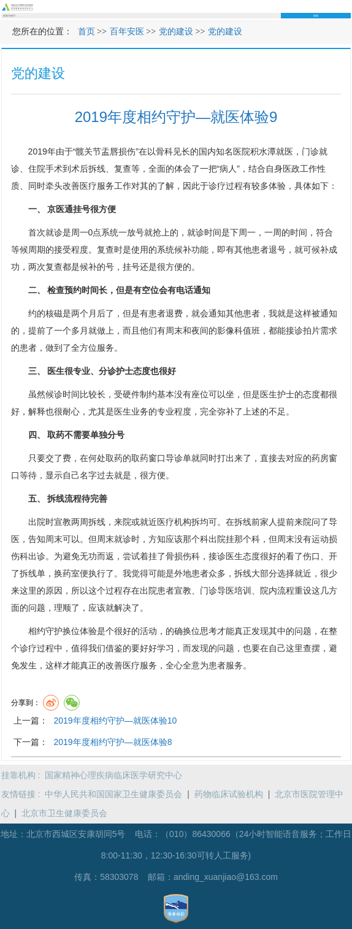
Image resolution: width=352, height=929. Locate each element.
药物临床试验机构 (228, 794)
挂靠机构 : (23, 775)
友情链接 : (23, 794)
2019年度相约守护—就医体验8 (112, 742)
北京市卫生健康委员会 (64, 813)
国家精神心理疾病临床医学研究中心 (113, 775)
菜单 (347, 6)
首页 (86, 31)
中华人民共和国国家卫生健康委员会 (113, 794)
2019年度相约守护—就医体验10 (115, 720)
